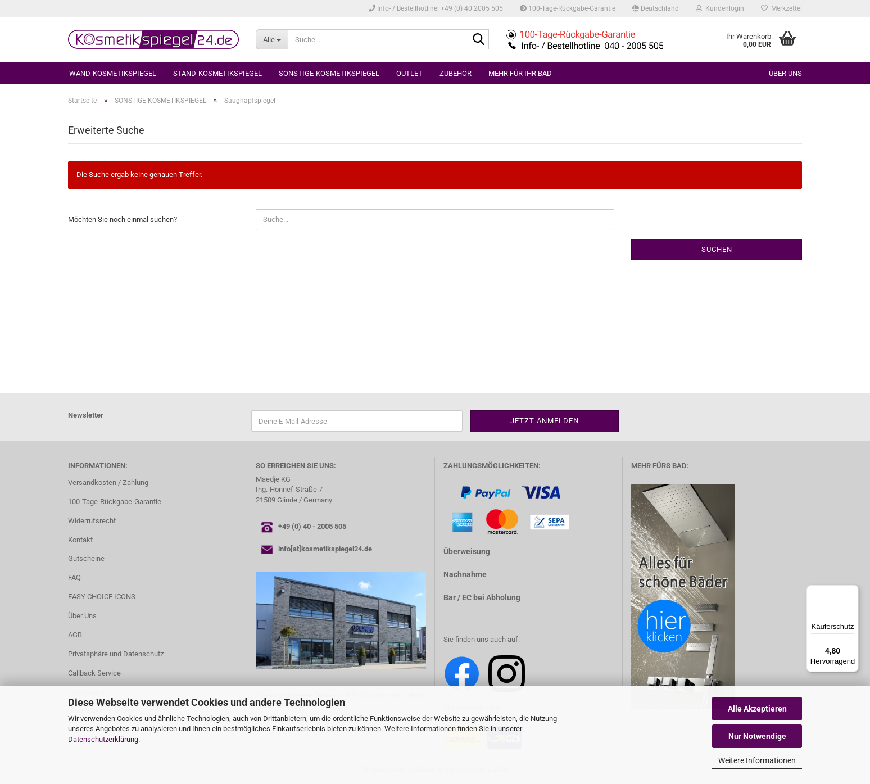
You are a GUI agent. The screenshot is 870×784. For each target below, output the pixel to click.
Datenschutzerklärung (103, 739)
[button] (655, 8)
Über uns (785, 73)
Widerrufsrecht (92, 520)
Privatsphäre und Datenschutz (116, 654)
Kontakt (80, 540)
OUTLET (409, 73)
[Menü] (852, 592)
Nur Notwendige (757, 736)
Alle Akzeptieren (757, 708)
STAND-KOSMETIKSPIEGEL (217, 73)
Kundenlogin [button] (720, 8)
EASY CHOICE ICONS (101, 596)
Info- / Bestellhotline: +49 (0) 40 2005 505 (436, 8)
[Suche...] (272, 39)
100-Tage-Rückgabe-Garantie (567, 8)
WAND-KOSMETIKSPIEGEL (112, 73)
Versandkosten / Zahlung (108, 482)
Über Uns (82, 615)
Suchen (716, 249)
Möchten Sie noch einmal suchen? (122, 219)
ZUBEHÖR (455, 73)
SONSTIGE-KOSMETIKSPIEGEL (329, 73)
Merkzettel (781, 8)
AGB (75, 635)
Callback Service (94, 673)
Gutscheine (86, 558)
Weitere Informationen (757, 760)
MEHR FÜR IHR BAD (520, 73)
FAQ (74, 577)
